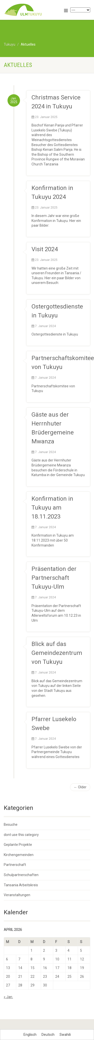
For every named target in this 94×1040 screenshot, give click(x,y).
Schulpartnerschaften (21, 875)
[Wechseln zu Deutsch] (48, 1034)
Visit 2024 (45, 249)
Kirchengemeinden (19, 855)
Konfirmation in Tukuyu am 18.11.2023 (52, 507)
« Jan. (8, 997)
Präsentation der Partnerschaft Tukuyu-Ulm (54, 577)
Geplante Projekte (18, 845)
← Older (80, 787)
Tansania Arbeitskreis (21, 885)
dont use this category (21, 835)
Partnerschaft (15, 865)
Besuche (11, 824)
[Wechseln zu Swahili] (65, 1034)
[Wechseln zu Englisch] (30, 1034)
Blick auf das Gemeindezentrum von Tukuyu (57, 653)
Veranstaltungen (17, 895)
